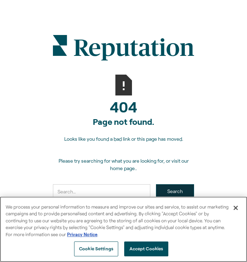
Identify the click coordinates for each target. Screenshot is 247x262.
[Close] (235, 208)
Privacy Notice (82, 234)
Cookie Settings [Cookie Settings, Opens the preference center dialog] (96, 248)
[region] (123, 229)
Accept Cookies (146, 248)
